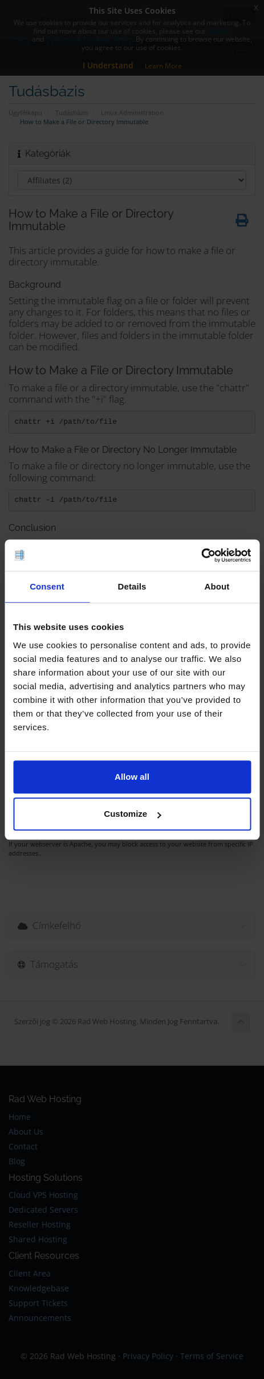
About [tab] (217, 586)
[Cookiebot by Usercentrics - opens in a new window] (201, 555)
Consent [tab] (47, 586)
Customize (132, 814)
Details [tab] (132, 586)
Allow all (132, 776)
